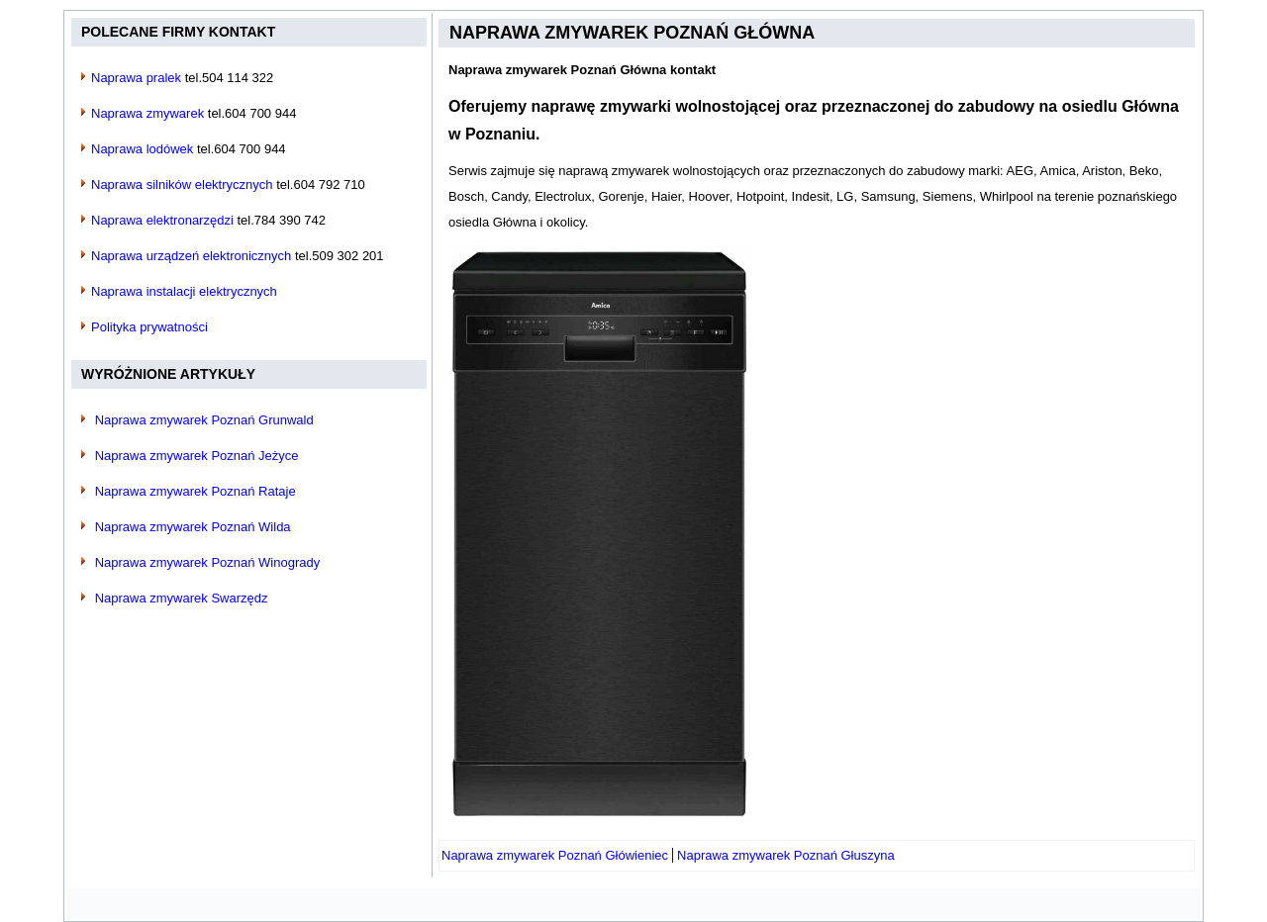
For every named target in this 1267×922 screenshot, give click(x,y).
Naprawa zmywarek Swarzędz (181, 598)
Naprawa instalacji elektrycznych (184, 291)
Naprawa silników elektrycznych (182, 184)
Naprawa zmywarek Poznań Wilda (193, 526)
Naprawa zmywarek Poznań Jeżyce (197, 455)
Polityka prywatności (149, 327)
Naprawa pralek (136, 77)
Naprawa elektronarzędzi (162, 220)
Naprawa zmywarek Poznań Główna (632, 33)
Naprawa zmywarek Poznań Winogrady (208, 562)
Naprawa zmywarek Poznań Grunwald (204, 420)
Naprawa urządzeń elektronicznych (191, 255)
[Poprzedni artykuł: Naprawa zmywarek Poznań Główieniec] (554, 855)
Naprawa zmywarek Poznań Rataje (195, 491)
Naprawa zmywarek (147, 113)
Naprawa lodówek (142, 148)
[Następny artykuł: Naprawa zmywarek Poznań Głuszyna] (786, 855)
